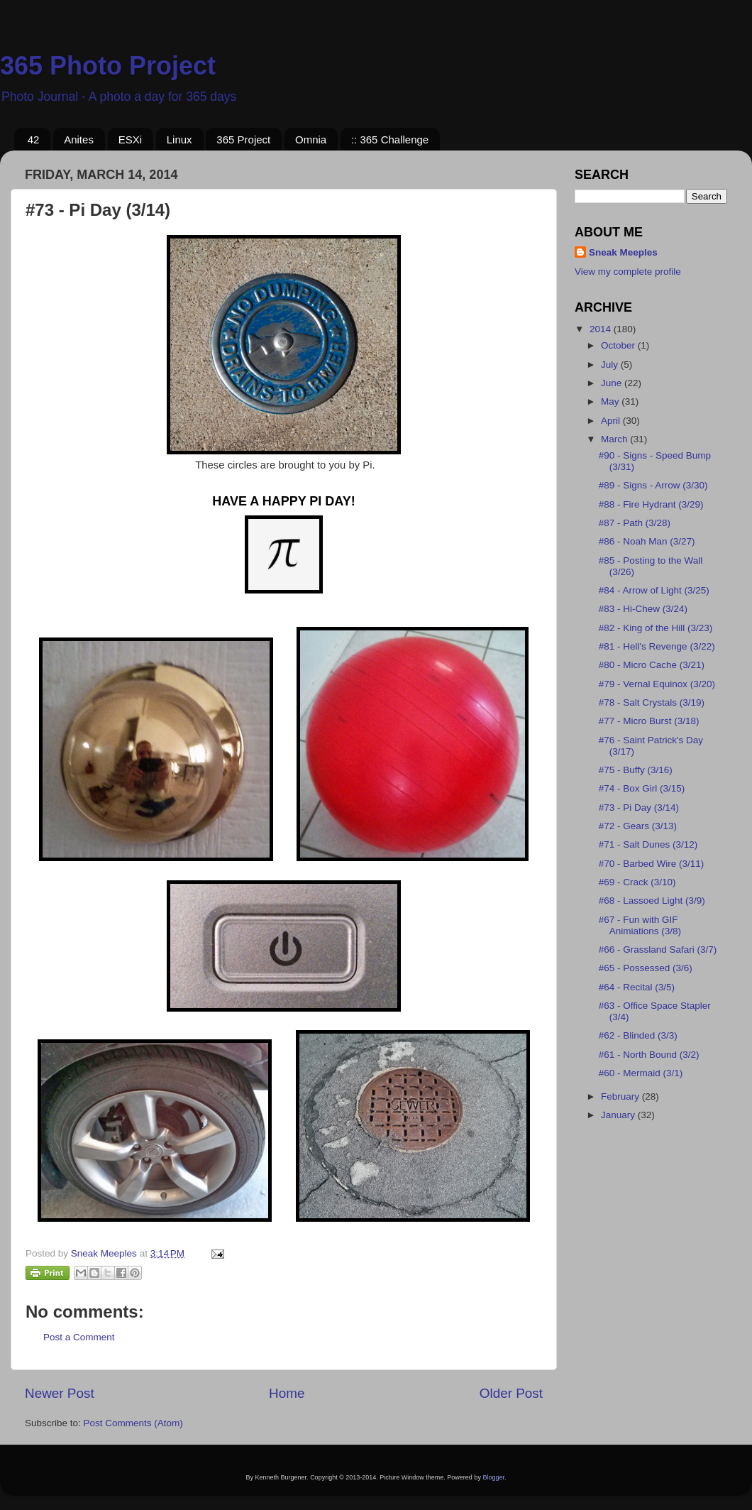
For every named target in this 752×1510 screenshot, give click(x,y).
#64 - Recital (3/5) (637, 987)
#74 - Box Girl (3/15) (642, 788)
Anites (79, 139)
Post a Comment (79, 1337)
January (619, 1115)
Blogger (493, 1477)
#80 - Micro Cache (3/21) (651, 665)
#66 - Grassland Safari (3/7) (658, 949)
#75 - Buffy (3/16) (636, 770)
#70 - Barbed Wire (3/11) (651, 863)
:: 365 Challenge (389, 139)
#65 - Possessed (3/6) (645, 968)
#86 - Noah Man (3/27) (647, 541)
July (611, 364)
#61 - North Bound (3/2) (649, 1054)
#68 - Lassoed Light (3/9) (652, 900)
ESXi (130, 139)
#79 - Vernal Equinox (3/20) (657, 684)
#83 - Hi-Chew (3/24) (643, 608)
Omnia (310, 139)
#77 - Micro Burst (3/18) (649, 721)
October (619, 345)
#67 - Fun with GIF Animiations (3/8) (640, 925)
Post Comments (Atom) (133, 1423)
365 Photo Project (108, 65)
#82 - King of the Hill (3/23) (656, 628)
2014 (602, 329)
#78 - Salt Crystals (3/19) (651, 702)
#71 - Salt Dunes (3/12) (648, 844)
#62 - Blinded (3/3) (638, 1035)
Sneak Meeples (623, 252)
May (611, 401)
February (621, 1096)
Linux (179, 139)
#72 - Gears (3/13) (638, 826)
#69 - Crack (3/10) (637, 882)
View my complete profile (628, 271)
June (612, 383)
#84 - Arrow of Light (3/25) (654, 590)
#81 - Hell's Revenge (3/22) (657, 646)
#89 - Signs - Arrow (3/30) (653, 485)
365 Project (243, 139)
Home (286, 1393)
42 (34, 139)
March (615, 439)
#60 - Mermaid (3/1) (641, 1073)
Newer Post (59, 1393)
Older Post (511, 1393)
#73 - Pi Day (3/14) (639, 807)
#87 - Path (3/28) (634, 523)
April (612, 420)
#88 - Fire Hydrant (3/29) (651, 504)
